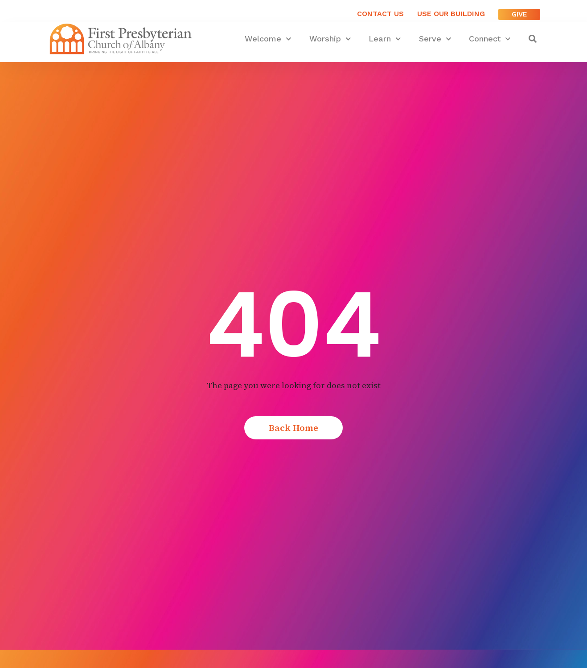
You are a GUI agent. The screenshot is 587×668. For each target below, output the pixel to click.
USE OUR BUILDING (451, 13)
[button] (532, 39)
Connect (490, 39)
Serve (435, 39)
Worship (330, 39)
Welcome (268, 39)
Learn (385, 39)
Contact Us (380, 13)
